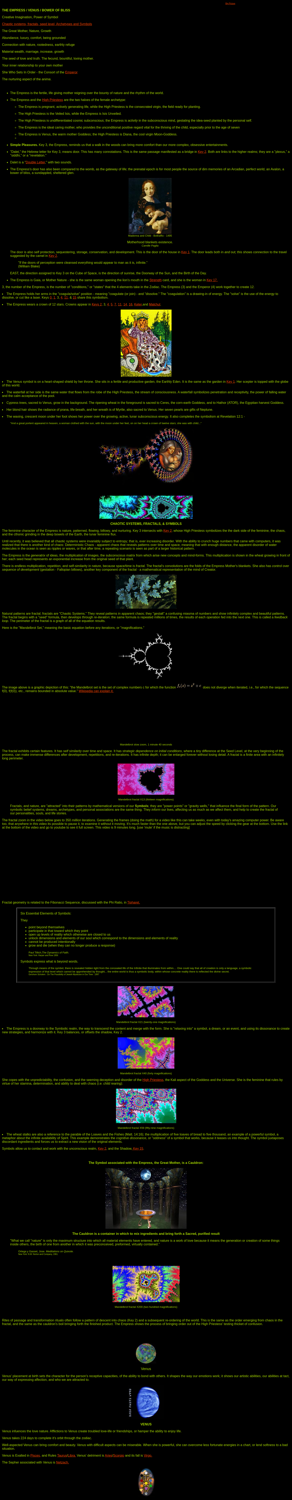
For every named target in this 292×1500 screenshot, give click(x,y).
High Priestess (52, 100)
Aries (108, 1455)
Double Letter (35, 162)
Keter (138, 304)
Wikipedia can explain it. (96, 691)
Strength (155, 280)
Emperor (71, 72)
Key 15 (137, 1148)
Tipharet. (133, 902)
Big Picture (230, 3)
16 (130, 304)
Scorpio (118, 1455)
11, (66, 297)
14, (125, 304)
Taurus (62, 1455)
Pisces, (35, 1455)
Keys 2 (97, 304)
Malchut (154, 304)
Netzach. (62, 1462)
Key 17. (212, 280)
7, (115, 304)
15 (74, 297)
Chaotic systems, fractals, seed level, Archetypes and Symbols (47, 24)
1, (54, 297)
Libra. (72, 1455)
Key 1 (185, 252)
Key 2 (202, 151)
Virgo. (148, 1455)
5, (112, 304)
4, (62, 297)
